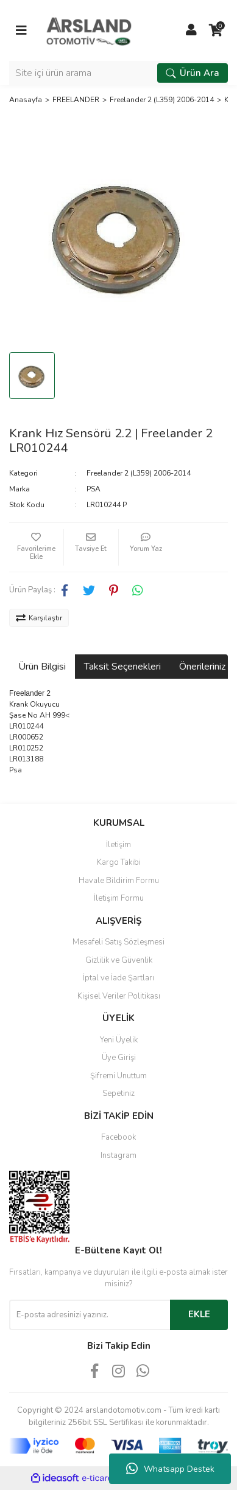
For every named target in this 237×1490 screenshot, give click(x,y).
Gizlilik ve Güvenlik (118, 960)
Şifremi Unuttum (118, 1075)
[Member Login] (191, 30)
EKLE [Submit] (199, 1314)
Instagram (118, 1155)
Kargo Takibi (119, 862)
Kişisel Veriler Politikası (118, 996)
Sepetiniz (118, 1093)
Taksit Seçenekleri (122, 666)
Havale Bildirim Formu (119, 880)
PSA (94, 489)
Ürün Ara (192, 73)
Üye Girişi (119, 1057)
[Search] (118, 73)
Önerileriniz (202, 666)
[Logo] (89, 30)
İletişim (118, 844)
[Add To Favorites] (36, 547)
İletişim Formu (119, 898)
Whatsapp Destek (170, 1468)
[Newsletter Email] (89, 1315)
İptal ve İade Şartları (118, 977)
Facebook (118, 1137)
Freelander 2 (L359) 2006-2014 (139, 473)
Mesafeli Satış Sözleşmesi (118, 942)
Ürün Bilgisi (42, 666)
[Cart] (215, 30)
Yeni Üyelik (119, 1039)
